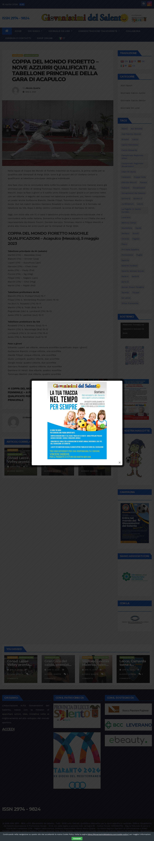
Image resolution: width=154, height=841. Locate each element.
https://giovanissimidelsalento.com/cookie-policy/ (108, 834)
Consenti (77, 839)
